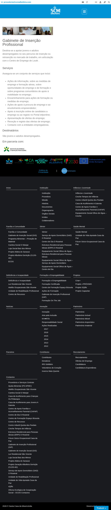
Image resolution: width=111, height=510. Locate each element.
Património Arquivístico (84, 322)
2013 (46, 343)
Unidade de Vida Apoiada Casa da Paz (89, 236)
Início (8, 188)
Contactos (10, 377)
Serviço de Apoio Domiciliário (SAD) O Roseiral (57, 236)
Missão (45, 200)
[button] (109, 2)
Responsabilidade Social (52, 322)
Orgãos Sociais (48, 214)
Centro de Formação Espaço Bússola (57, 287)
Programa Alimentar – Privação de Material (22, 240)
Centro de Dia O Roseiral (52, 241)
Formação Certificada (51, 284)
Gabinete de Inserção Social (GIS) (22, 235)
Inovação (43, 306)
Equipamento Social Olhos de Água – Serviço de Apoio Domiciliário (57, 261)
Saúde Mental (79, 226)
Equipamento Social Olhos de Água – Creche (90, 214)
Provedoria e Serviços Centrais (21, 382)
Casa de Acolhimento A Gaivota (88, 203)
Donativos (46, 361)
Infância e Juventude (81, 188)
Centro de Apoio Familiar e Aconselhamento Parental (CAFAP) (90, 208)
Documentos (47, 207)
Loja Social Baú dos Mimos (19, 248)
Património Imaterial (83, 325)
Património (77, 306)
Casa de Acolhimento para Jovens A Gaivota (23, 403)
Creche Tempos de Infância (86, 197)
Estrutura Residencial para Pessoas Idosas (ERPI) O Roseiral (56, 246)
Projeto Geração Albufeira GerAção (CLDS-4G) (23, 465)
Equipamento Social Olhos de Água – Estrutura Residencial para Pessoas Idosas (57, 254)
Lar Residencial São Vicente (20, 284)
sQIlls (10, 486)
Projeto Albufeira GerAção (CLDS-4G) (22, 256)
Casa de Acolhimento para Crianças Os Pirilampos (23, 397)
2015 (46, 336)
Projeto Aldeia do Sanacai (19, 252)
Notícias (9, 306)
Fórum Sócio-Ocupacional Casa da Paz (89, 242)
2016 (46, 332)
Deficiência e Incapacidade (17, 275)
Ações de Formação (50, 291)
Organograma (47, 210)
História (45, 203)
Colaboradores (48, 220)
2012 (46, 346)
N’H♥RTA (46, 319)
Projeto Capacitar (82, 291)
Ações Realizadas (49, 325)
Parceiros (10, 352)
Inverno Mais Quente (50, 371)
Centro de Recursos (16, 294)
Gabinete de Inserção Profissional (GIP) (56, 295)
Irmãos (45, 217)
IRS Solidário (47, 364)
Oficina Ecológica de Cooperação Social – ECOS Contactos (22, 491)
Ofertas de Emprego (83, 361)
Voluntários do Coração (51, 368)
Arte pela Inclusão (49, 315)
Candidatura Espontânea (85, 368)
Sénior (42, 226)
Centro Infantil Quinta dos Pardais (89, 200)
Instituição (44, 188)
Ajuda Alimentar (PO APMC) (20, 386)
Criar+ (78, 280)
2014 (46, 339)
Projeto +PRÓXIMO (83, 284)
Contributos (44, 352)
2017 (46, 329)
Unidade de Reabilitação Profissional (23, 291)
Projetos (76, 275)
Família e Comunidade (15, 226)
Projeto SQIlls (81, 287)
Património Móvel (82, 319)
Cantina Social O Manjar (18, 245)
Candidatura (80, 364)
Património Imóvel (82, 315)
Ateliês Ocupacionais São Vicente (22, 287)
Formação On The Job (51, 300)
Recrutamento (79, 352)
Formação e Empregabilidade (52, 275)
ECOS (11, 261)
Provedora (46, 197)
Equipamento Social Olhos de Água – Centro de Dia (57, 267)
